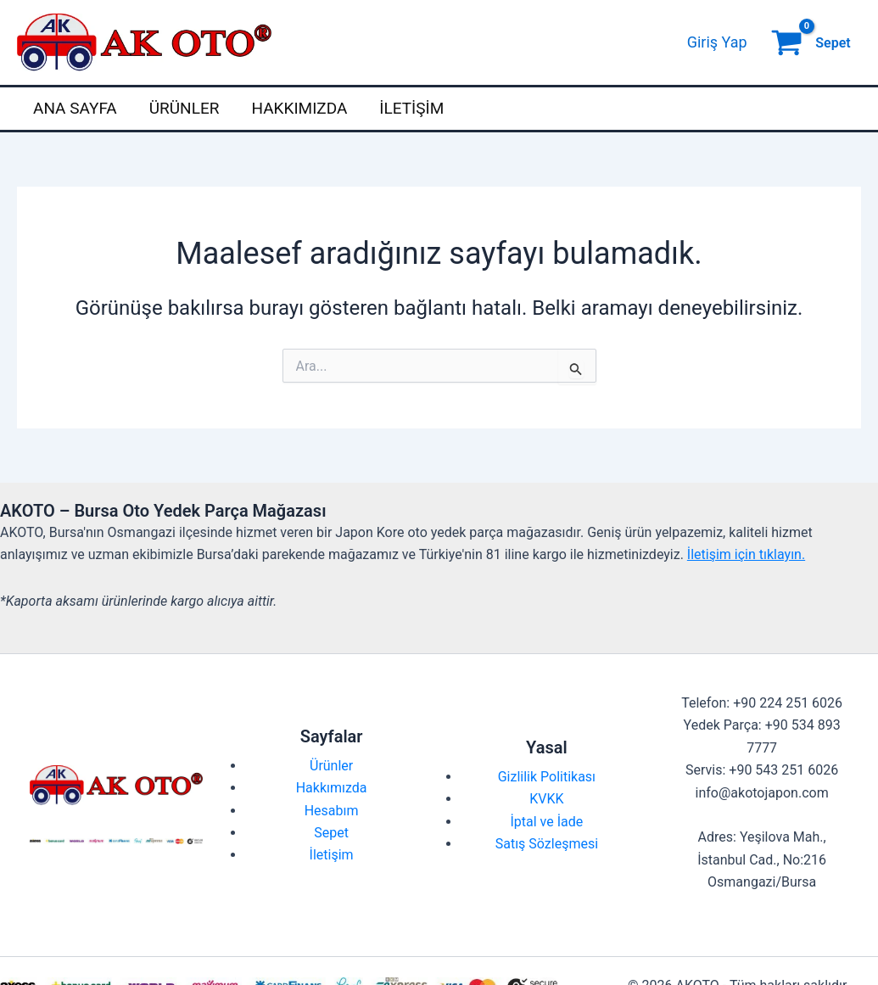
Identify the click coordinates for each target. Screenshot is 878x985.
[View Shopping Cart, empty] (812, 42)
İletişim (411, 108)
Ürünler (184, 108)
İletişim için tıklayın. (746, 554)
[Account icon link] (717, 42)
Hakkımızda (299, 108)
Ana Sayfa (75, 108)
